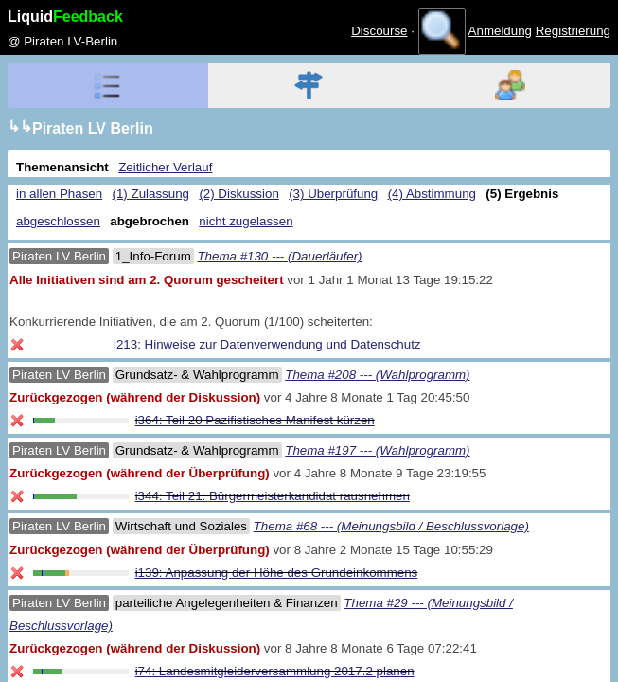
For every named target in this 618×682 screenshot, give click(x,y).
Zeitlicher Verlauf (165, 167)
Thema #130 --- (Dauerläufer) (279, 256)
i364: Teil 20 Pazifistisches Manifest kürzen (255, 420)
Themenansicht (62, 167)
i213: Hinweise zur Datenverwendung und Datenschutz (267, 344)
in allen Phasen (59, 194)
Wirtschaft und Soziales (181, 526)
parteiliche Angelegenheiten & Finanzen (226, 603)
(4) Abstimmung (432, 194)
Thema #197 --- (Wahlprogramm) (377, 450)
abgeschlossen (58, 221)
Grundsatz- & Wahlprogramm (197, 375)
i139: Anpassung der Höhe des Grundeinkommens (276, 572)
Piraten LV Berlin (59, 256)
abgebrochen (149, 221)
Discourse (379, 31)
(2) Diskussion (238, 194)
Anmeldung (500, 31)
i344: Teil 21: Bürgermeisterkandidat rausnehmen (272, 496)
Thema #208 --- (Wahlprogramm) (377, 375)
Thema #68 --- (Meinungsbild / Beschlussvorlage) (391, 526)
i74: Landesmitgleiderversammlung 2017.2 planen (275, 671)
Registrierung (573, 31)
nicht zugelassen (245, 221)
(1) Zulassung (151, 194)
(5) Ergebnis (522, 194)
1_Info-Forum (153, 256)
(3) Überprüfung (333, 194)
